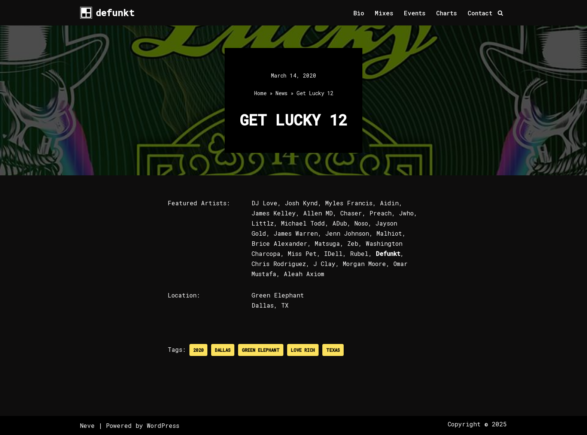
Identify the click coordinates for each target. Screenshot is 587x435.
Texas (333, 350)
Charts (446, 13)
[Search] (500, 13)
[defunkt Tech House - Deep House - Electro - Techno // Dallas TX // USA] (107, 13)
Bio (358, 13)
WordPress (163, 425)
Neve (87, 425)
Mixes (384, 13)
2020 (198, 350)
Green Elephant (261, 350)
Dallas (223, 350)
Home (260, 93)
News (282, 93)
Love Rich (303, 350)
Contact (480, 13)
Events (415, 13)
